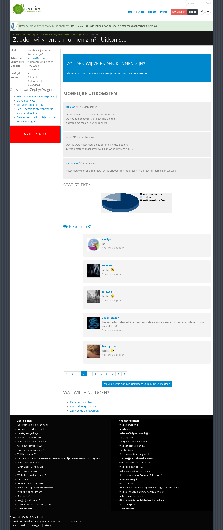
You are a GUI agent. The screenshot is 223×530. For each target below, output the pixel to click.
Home (129, 11)
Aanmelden (179, 11)
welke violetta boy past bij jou (134, 470)
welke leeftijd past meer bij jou (135, 433)
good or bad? (126, 450)
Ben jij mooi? (23, 496)
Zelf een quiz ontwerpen (84, 410)
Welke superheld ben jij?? (132, 445)
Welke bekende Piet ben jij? (31, 491)
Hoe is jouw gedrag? (27, 433)
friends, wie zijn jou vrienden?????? (35, 487)
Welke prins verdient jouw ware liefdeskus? (141, 491)
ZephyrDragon (36, 58)
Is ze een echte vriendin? (30, 437)
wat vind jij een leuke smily (31, 429)
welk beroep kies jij (27, 470)
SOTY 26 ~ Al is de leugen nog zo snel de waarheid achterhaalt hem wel (114, 26)
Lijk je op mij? (126, 437)
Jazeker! (70, 106)
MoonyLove (109, 346)
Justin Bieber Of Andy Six (30, 466)
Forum (152, 11)
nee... (69, 137)
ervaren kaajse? (127, 483)
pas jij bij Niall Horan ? (28, 500)
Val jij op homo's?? (26, 454)
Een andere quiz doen (83, 406)
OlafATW (107, 265)
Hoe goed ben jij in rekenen (133, 441)
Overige (164, 11)
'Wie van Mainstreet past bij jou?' (34, 504)
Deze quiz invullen (81, 402)
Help (23, 525)
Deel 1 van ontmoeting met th (134, 454)
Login (192, 11)
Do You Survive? (26, 100)
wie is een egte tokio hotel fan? (135, 462)
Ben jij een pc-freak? (129, 504)
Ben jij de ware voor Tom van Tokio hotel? (140, 475)
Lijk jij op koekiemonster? (30, 450)
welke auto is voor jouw (29, 445)
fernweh (107, 291)
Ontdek (140, 11)
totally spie (125, 429)
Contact (14, 525)
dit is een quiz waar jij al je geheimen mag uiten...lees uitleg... (150, 487)
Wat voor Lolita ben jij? (30, 104)
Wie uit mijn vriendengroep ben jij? (37, 96)
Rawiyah (107, 239)
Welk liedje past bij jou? (131, 466)
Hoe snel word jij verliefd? (30, 483)
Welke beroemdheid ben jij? (31, 475)
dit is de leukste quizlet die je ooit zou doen (141, 500)
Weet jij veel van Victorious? (31, 441)
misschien (72, 163)
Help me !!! (22, 479)
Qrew (22, 26)
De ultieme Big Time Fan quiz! (32, 424)
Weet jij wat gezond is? (29, 462)
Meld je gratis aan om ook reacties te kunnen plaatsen (137, 383)
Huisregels (35, 525)
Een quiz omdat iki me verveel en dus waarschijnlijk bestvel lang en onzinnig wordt (59, 458)
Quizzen (37, 34)
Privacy (47, 525)
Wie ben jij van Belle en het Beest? (136, 458)
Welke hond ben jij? (129, 424)
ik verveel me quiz (128, 479)
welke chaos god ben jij (131, 496)
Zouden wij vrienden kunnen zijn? (63, 34)
